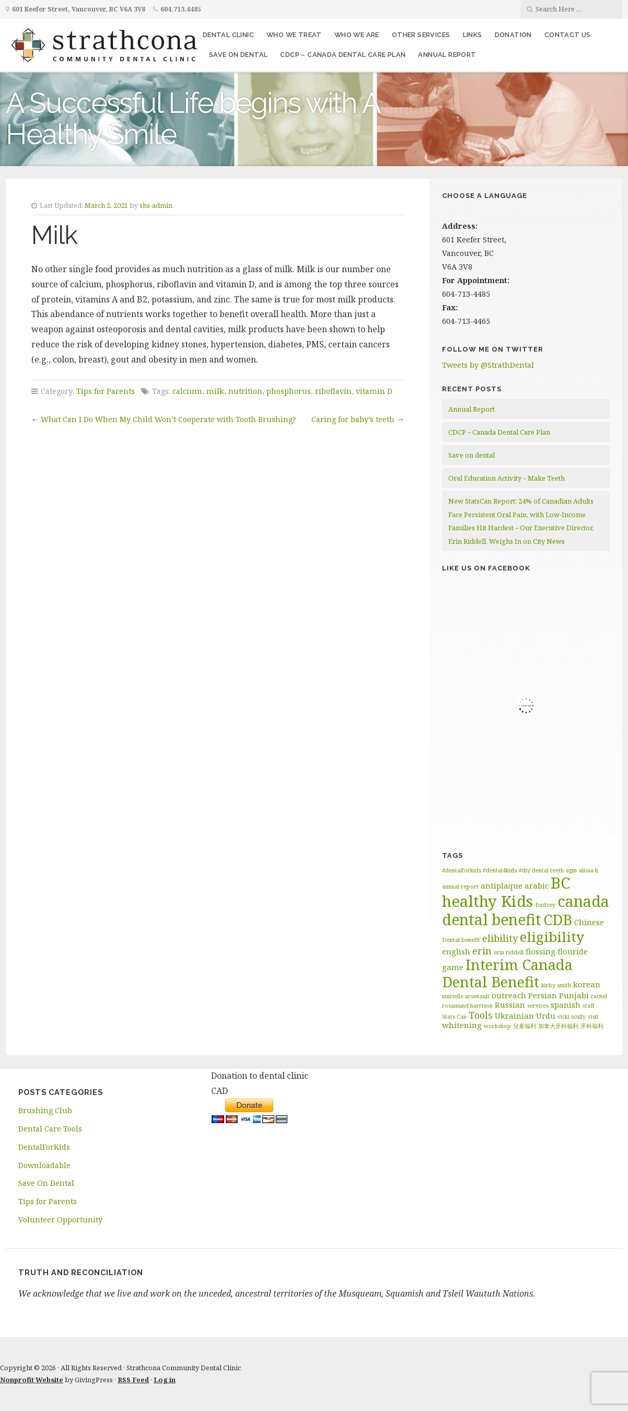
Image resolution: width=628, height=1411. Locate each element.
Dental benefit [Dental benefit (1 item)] (461, 939)
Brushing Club (45, 1110)
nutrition (245, 391)
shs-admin (155, 205)
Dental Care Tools (50, 1129)
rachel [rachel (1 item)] (599, 996)
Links (472, 35)
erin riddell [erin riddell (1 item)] (509, 952)
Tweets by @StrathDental (488, 365)
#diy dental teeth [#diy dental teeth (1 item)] (541, 870)
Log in (165, 1379)
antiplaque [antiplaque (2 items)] (501, 885)
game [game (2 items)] (452, 967)
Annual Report (447, 55)
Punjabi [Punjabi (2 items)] (574, 995)
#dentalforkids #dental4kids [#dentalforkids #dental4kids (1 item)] (479, 870)
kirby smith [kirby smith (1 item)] (556, 985)
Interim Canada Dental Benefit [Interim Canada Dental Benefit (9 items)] (507, 973)
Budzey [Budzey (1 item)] (545, 904)
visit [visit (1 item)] (593, 1016)
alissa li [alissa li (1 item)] (588, 870)
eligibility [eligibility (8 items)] (552, 936)
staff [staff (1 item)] (589, 1005)
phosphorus (288, 391)
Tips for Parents (105, 391)
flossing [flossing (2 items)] (540, 951)
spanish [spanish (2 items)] (565, 1004)
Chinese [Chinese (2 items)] (589, 922)
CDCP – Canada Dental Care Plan (342, 55)
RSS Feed (133, 1379)
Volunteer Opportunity (60, 1220)
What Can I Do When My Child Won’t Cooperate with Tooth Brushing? (168, 419)
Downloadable (44, 1165)
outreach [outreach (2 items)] (509, 995)
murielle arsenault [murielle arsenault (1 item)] (466, 996)
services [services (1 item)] (538, 1005)
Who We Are (356, 35)
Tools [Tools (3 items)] (481, 1015)
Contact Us (567, 35)
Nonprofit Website (31, 1379)
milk (215, 391)
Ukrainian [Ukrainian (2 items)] (514, 1015)
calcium (187, 391)
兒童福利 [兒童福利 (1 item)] (524, 1026)
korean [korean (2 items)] (586, 984)
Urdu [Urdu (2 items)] (545, 1015)
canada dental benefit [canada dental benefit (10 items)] (525, 910)
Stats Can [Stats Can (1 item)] (454, 1016)
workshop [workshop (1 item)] (497, 1026)
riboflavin (333, 391)
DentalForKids (44, 1147)
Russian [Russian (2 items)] (510, 1004)
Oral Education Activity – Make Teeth (506, 478)
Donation (513, 35)
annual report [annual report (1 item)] (460, 886)
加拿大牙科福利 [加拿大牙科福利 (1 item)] (558, 1026)
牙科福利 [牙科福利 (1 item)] (591, 1026)
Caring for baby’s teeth (352, 419)
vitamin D (374, 391)
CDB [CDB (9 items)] (557, 919)
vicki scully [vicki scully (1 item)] (571, 1016)
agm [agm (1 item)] (571, 870)
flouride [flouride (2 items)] (572, 951)
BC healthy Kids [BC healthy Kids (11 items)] (506, 892)
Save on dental (238, 55)
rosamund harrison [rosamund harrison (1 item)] (467, 1005)
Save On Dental (46, 1183)
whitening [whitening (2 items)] (462, 1025)
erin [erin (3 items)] (482, 950)
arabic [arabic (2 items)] (537, 885)
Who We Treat (294, 35)
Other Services (421, 35)
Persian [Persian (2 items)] (542, 995)
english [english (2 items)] (456, 951)
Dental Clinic (228, 35)
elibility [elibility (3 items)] (500, 938)
